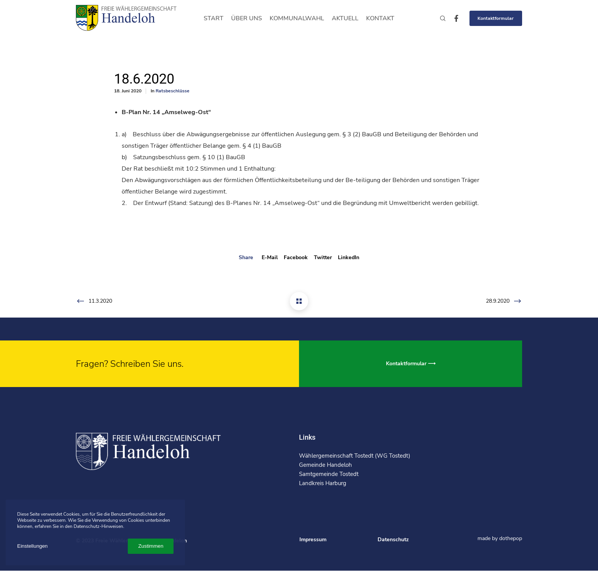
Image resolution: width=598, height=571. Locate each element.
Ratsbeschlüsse (173, 91)
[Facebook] (453, 18)
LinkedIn (348, 257)
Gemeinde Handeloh (325, 465)
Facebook (296, 257)
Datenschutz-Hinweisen (98, 526)
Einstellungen (32, 546)
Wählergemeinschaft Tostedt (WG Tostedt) (354, 456)
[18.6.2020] (299, 301)
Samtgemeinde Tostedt (328, 474)
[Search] (439, 18)
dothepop (510, 538)
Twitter (323, 257)
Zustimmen (150, 546)
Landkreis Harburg (322, 483)
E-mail (270, 257)
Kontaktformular (495, 18)
